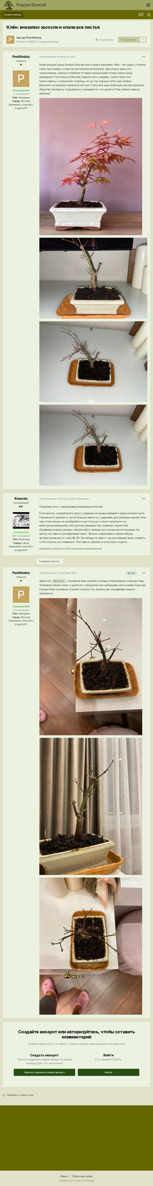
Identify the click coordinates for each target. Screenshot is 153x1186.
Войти (108, 1072)
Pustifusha (33, 37)
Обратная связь (82, 1176)
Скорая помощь (48, 41)
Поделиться (104, 39)
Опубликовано (57, 56)
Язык (64, 1176)
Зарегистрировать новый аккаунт (44, 1072)
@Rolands (58, 581)
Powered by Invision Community (76, 1180)
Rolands (21, 498)
